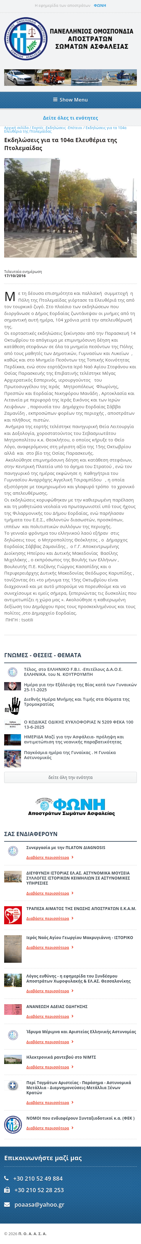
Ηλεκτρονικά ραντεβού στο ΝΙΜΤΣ (61, 1057)
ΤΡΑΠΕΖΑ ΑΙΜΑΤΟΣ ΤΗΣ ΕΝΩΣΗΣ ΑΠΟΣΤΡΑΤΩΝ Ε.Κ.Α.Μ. (81, 908)
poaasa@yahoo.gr (39, 1204)
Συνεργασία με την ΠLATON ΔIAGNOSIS (65, 847)
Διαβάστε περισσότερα (50, 857)
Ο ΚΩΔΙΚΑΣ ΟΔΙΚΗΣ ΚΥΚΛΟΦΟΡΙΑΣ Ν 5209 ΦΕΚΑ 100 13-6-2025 (78, 724)
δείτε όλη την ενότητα (70, 777)
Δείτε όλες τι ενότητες (70, 118)
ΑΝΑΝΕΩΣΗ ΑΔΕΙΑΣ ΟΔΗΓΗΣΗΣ (56, 1006)
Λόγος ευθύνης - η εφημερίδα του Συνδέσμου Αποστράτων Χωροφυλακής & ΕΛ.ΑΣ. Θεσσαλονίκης (78, 978)
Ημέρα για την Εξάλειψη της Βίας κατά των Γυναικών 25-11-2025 (80, 687)
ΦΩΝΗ (100, 5)
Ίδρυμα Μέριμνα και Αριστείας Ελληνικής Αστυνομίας (81, 1031)
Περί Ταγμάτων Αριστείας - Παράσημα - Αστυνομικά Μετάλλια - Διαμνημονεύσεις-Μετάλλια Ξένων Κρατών (78, 1088)
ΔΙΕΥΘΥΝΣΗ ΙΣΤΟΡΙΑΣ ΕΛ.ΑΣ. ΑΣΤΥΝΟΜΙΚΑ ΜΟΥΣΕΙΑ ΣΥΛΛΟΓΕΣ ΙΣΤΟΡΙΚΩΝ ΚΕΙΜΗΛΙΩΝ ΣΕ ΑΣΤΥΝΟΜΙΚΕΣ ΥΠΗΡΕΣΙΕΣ (78, 878)
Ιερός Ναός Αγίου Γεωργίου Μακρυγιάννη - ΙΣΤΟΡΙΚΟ (79, 937)
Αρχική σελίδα (16, 127)
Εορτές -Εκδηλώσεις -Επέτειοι (57, 127)
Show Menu (70, 99)
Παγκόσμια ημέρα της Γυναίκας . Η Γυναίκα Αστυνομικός (70, 755)
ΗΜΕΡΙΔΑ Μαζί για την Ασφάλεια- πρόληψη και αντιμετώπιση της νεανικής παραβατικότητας (74, 739)
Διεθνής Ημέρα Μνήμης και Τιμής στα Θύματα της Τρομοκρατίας (76, 701)
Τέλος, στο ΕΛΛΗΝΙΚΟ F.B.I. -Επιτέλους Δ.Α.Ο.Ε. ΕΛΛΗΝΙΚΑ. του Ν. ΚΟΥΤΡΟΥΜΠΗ (73, 671)
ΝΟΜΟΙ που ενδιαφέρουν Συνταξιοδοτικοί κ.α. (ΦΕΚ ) (80, 1118)
